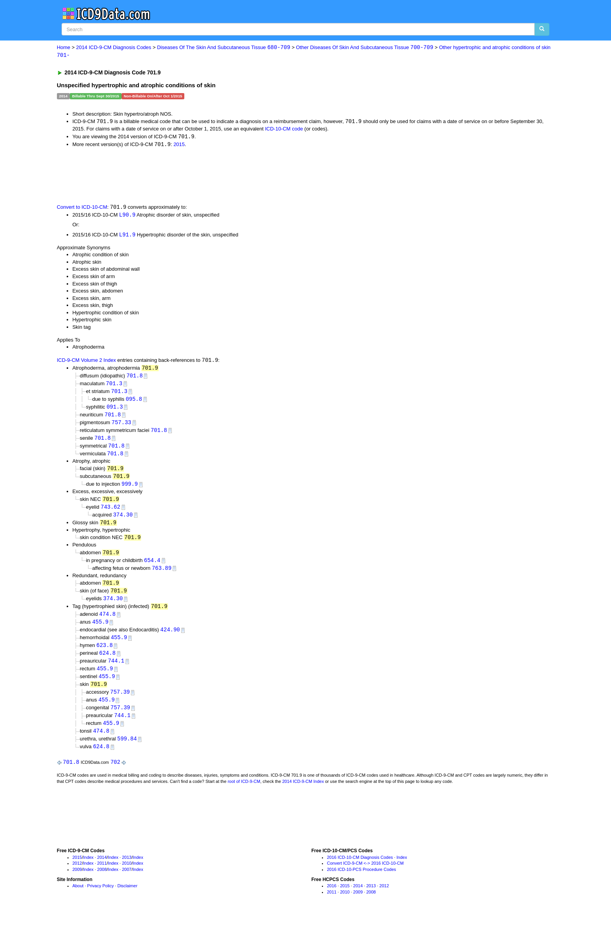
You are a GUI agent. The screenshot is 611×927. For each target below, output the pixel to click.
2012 (77, 875)
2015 (179, 145)
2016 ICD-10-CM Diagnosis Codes (360, 869)
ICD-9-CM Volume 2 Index (86, 362)
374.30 (122, 520)
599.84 (127, 750)
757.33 (121, 426)
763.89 (161, 574)
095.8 (134, 401)
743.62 (110, 512)
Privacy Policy (100, 897)
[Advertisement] (196, 176)
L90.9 (127, 216)
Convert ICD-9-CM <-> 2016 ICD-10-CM (365, 875)
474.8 (107, 622)
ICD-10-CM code (284, 129)
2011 (101, 875)
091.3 (114, 410)
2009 (77, 881)
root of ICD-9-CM (244, 793)
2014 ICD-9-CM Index (303, 793)
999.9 (130, 489)
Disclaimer (127, 897)
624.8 (107, 662)
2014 (101, 869)
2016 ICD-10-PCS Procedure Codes (361, 881)
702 (115, 774)
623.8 (104, 654)
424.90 (170, 638)
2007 (126, 881)
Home (64, 48)
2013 (126, 869)
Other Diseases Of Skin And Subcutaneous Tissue (364, 48)
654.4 (152, 567)
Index (88, 869)
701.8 (134, 377)
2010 (126, 875)
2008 (101, 881)
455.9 (100, 630)
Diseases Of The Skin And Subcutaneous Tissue (223, 48)
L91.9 (127, 236)
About (78, 897)
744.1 (116, 670)
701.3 (114, 385)
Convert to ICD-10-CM (82, 208)
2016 (331, 897)
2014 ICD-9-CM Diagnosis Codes (113, 48)
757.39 (120, 702)
